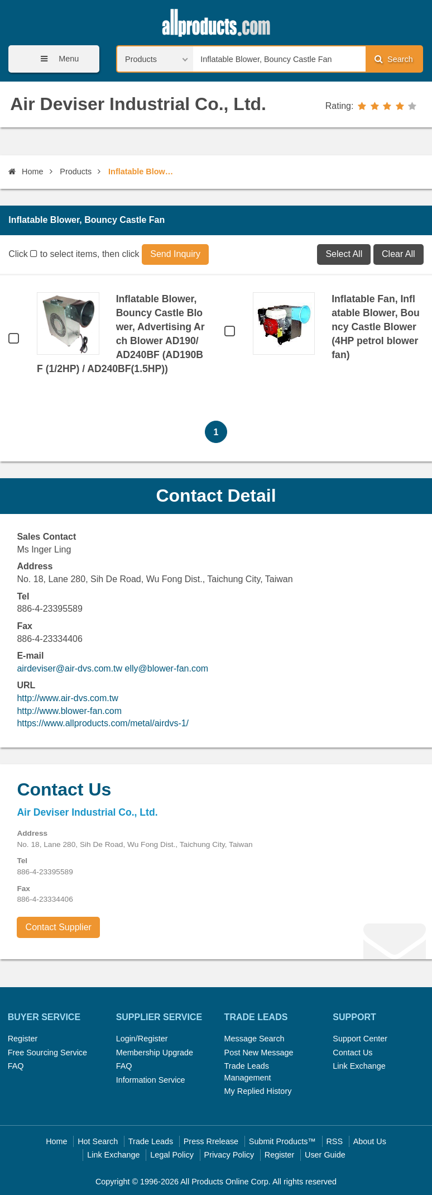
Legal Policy (172, 1154)
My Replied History (258, 1091)
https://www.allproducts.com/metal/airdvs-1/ (103, 723)
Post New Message (259, 1052)
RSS (334, 1141)
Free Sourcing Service (47, 1052)
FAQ (16, 1065)
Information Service (150, 1079)
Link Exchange (359, 1065)
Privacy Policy (229, 1154)
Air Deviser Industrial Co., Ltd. (138, 104)
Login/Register (142, 1038)
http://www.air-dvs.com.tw (67, 698)
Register (23, 1038)
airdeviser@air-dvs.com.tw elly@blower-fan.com (112, 668)
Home (25, 171)
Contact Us (352, 1052)
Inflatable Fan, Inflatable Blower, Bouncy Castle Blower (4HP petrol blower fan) (375, 326)
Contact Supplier (59, 927)
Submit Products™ (282, 1141)
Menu (56, 59)
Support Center (360, 1038)
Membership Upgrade (154, 1052)
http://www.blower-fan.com (69, 711)
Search (393, 59)
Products (76, 171)
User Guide (325, 1154)
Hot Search (98, 1141)
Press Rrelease (211, 1141)
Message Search (254, 1038)
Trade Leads (150, 1141)
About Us (369, 1141)
